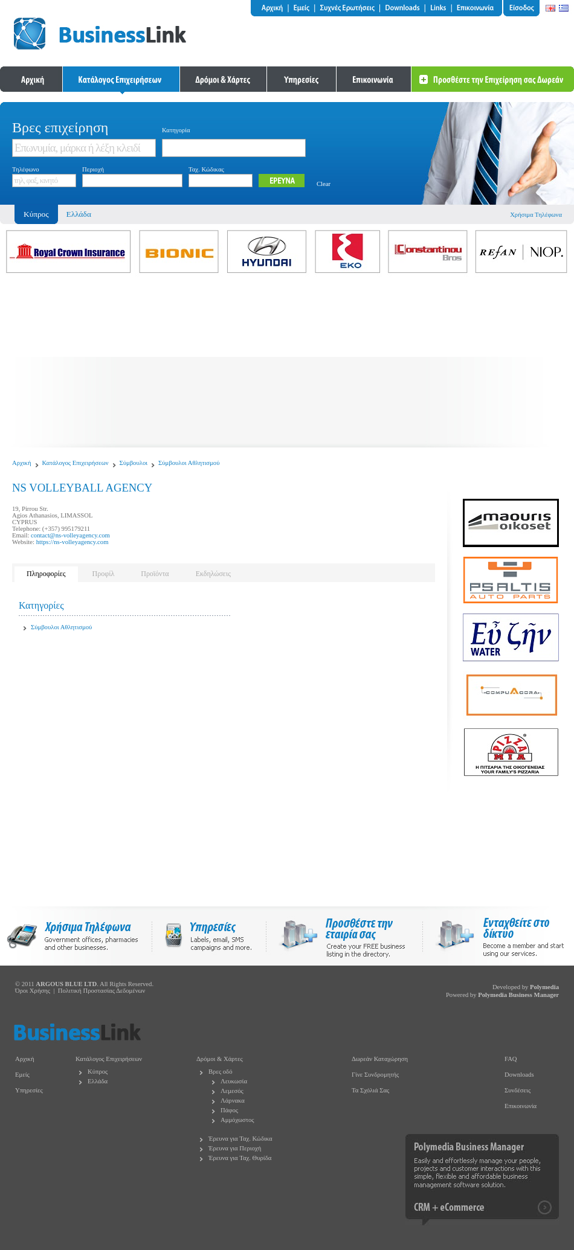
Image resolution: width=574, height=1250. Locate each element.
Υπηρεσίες (29, 1090)
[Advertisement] (287, 362)
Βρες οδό (220, 1071)
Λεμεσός (232, 1091)
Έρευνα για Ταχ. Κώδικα (240, 1138)
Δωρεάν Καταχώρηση (380, 1059)
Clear (324, 184)
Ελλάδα (78, 214)
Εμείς (22, 1074)
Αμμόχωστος (237, 1120)
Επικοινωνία (521, 1106)
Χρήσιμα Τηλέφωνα (536, 214)
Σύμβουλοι (134, 463)
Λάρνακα (233, 1100)
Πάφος (229, 1110)
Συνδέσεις (517, 1090)
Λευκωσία (234, 1081)
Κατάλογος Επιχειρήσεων (75, 463)
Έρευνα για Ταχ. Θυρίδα (239, 1158)
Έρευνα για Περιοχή (234, 1148)
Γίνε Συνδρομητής (375, 1074)
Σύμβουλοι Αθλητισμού (188, 463)
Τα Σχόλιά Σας (370, 1090)
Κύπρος (98, 1071)
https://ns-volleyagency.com (72, 542)
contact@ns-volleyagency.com (70, 535)
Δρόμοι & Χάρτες (219, 1059)
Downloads (519, 1074)
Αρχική (21, 463)
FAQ (511, 1059)
